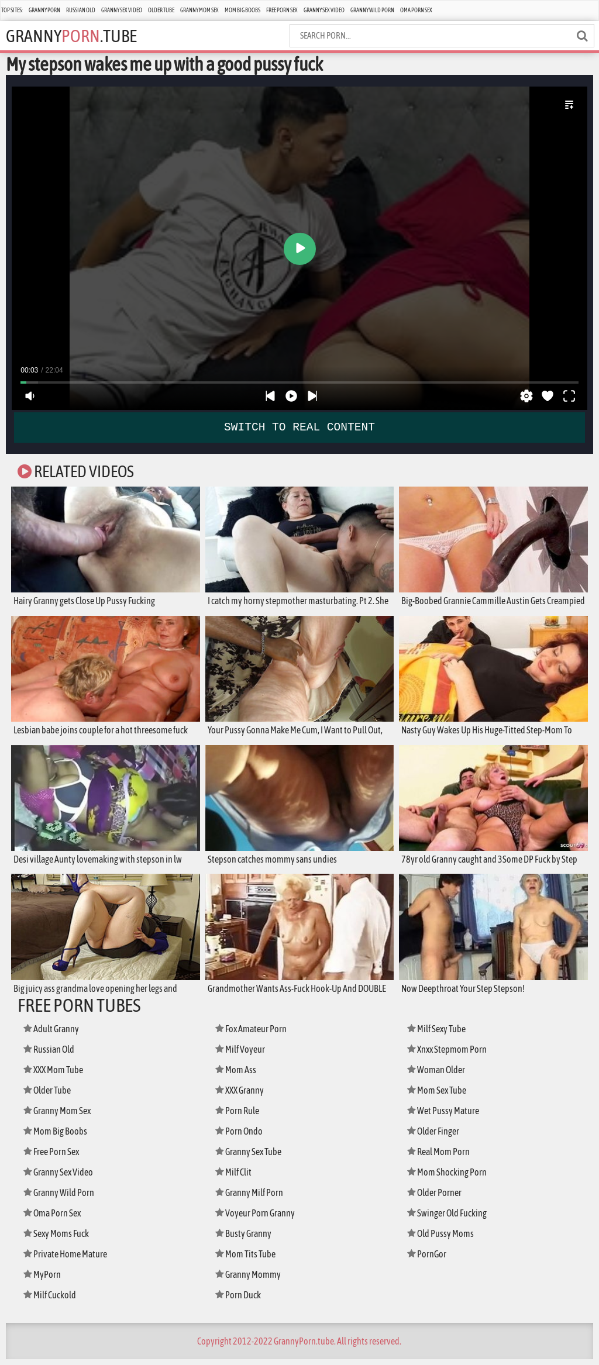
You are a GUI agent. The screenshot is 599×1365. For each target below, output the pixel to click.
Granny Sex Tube (252, 1157)
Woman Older (439, 1075)
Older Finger (436, 1136)
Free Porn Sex (282, 10)
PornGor (428, 1259)
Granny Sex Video (121, 10)
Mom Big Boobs (242, 10)
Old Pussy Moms (443, 1239)
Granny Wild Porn (372, 10)
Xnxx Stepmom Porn (450, 1055)
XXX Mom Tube (56, 1075)
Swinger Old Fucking (451, 1218)
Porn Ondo (241, 1136)
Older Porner (437, 1198)
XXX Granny (242, 1096)
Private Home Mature (68, 1259)
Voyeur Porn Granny (258, 1218)
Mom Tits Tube (248, 1259)
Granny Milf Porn (252, 1198)
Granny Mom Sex (199, 10)
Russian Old (80, 10)
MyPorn (43, 1280)
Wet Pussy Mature (445, 1116)
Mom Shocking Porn (450, 1177)
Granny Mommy (251, 1280)
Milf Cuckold (52, 1300)
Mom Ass (237, 1075)
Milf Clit (235, 1177)
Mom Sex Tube (440, 1096)
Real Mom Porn (441, 1157)
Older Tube (161, 10)
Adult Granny (54, 1034)
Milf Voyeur (242, 1055)
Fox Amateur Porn (254, 1034)
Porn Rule (239, 1116)
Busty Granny (246, 1239)
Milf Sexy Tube (440, 1034)
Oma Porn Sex (416, 10)
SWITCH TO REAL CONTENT (299, 427)
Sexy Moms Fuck (59, 1239)
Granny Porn (44, 10)
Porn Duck (240, 1300)
